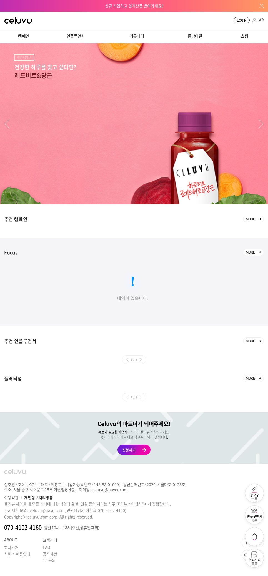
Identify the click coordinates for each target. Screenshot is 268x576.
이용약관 (11, 497)
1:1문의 (49, 560)
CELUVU (13, 15)
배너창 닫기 (260, 6)
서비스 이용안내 (17, 554)
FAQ (46, 547)
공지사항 (50, 554)
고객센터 (50, 540)
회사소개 (11, 547)
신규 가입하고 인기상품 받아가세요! (134, 6)
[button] (7, 124)
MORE (250, 219)
